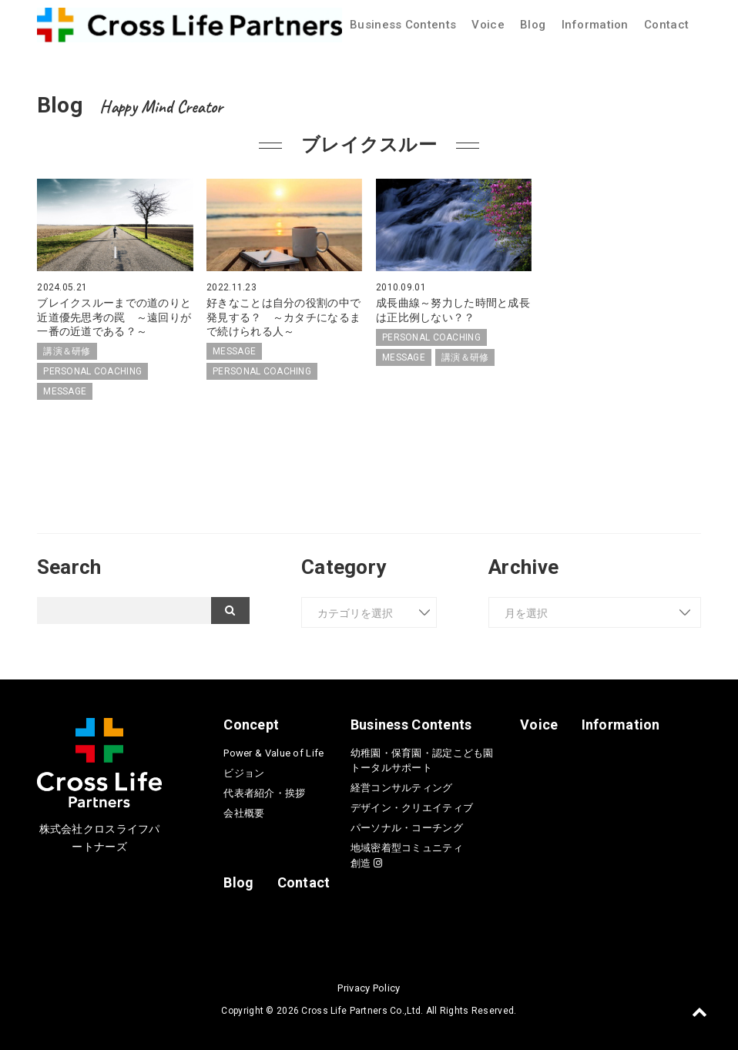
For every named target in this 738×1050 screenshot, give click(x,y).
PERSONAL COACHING (92, 371)
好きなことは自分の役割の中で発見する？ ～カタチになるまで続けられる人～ (283, 317)
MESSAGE (64, 391)
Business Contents (403, 25)
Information (595, 25)
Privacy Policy (368, 988)
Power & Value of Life (273, 753)
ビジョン (243, 773)
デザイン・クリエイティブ (412, 807)
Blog (532, 25)
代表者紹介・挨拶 (264, 793)
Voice (487, 25)
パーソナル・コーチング (407, 828)
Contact (666, 25)
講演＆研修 (66, 351)
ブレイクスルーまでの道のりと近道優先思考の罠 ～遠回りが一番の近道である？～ (114, 317)
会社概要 (243, 813)
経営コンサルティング (402, 787)
